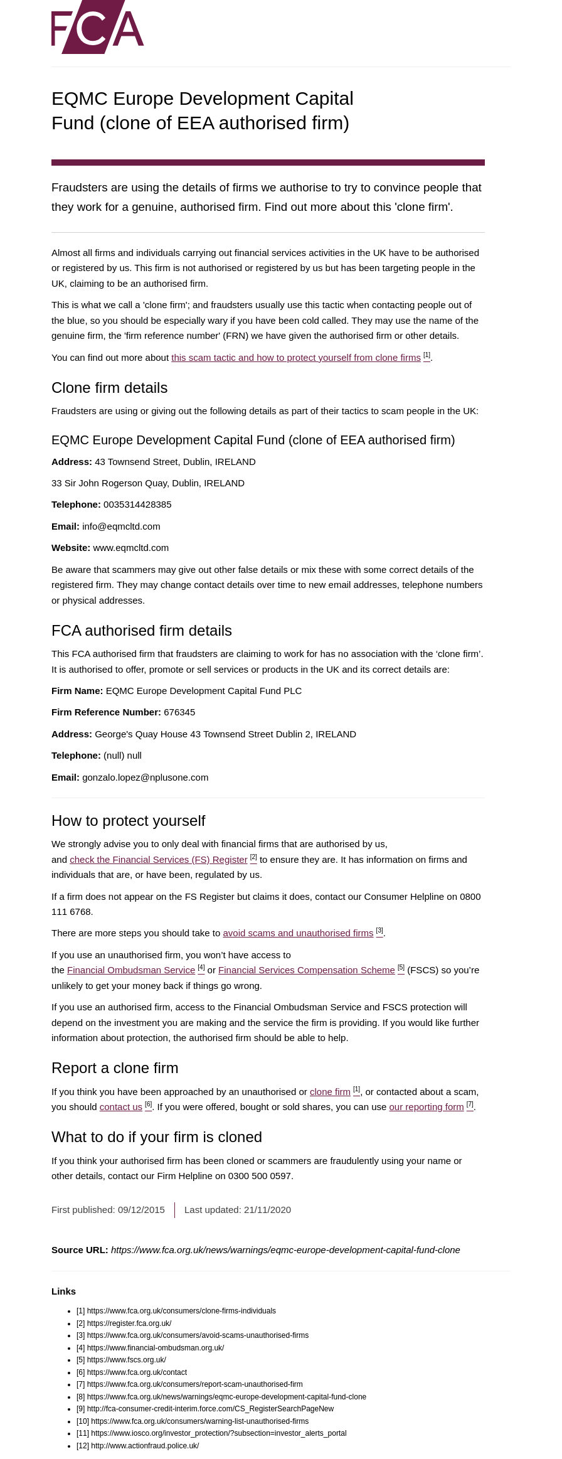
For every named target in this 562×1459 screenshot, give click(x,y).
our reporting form (432, 1106)
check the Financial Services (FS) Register (163, 859)
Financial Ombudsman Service (135, 970)
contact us (126, 1106)
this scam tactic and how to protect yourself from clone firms (300, 357)
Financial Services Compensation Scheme (311, 970)
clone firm (335, 1091)
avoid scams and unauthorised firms (303, 932)
